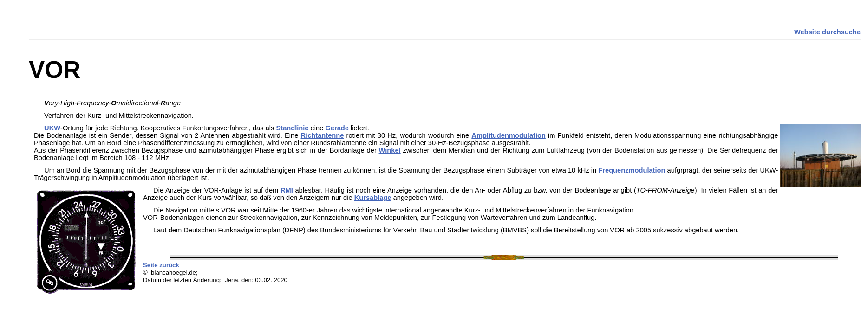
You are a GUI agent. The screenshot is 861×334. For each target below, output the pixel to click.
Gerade (337, 128)
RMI (286, 190)
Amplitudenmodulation (508, 135)
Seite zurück (161, 265)
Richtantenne (322, 135)
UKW (52, 128)
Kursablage (372, 197)
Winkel (390, 150)
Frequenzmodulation (631, 170)
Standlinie (292, 128)
